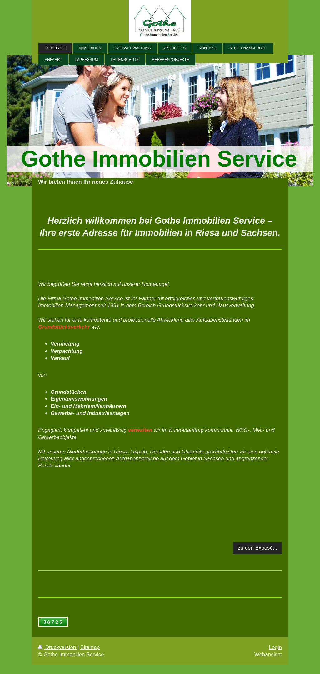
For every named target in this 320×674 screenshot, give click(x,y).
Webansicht (268, 654)
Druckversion (58, 647)
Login (275, 647)
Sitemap (90, 647)
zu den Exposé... (257, 548)
